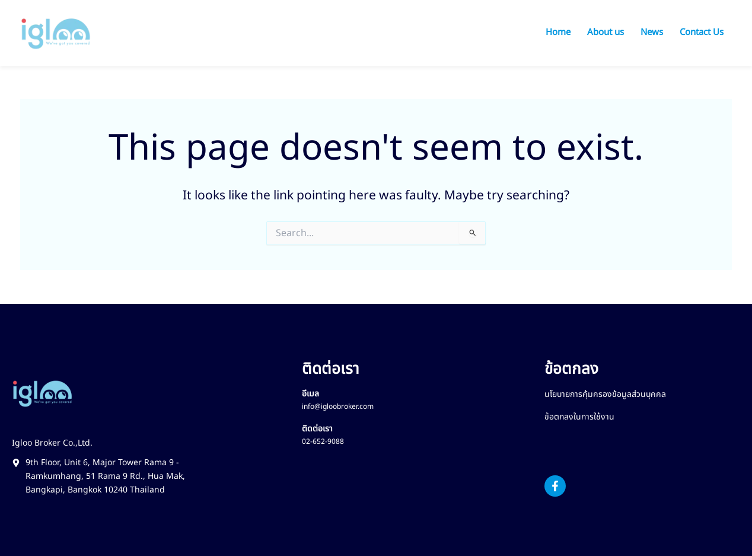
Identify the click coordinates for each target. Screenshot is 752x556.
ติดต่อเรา (317, 428)
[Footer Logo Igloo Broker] (42, 393)
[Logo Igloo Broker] (55, 33)
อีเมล (310, 393)
